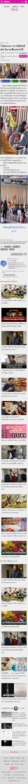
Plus (7, 43)
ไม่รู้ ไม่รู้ (8, 60)
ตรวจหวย (7, 764)
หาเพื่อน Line (6, 761)
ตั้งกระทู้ (14, 9)
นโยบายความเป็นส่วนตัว (20, 772)
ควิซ (12, 764)
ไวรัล (11, 249)
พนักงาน (3, 249)
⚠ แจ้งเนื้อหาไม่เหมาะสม (16, 254)
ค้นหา (22, 6)
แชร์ (23, 53)
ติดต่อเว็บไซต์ (11, 777)
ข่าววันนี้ (19, 708)
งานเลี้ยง (15, 246)
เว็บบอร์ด (6, 6)
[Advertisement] (14, 27)
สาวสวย (7, 246)
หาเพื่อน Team (15, 761)
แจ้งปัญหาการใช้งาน (21, 777)
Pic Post (22, 761)
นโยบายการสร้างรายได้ (18, 775)
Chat (23, 758)
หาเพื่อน (18, 758)
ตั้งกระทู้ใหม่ (14, 752)
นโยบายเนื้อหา (7, 775)
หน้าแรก (2, 43)
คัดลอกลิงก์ (23, 56)
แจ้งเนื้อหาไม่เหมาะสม (14, 780)
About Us (4, 777)
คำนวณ (17, 764)
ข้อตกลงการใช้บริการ (7, 772)
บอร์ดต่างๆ (15, 6)
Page (22, 764)
